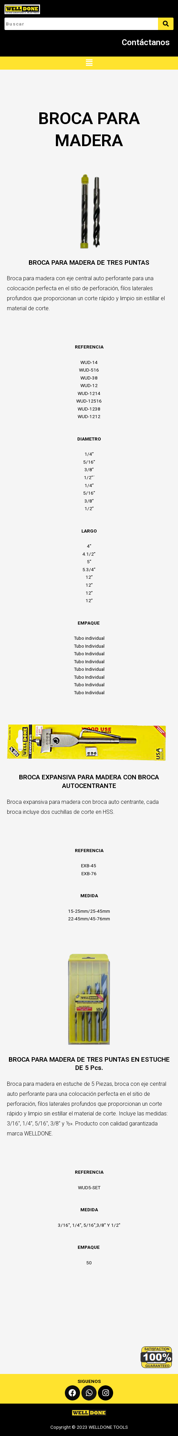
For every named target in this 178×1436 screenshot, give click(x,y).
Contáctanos (146, 42)
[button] (89, 63)
